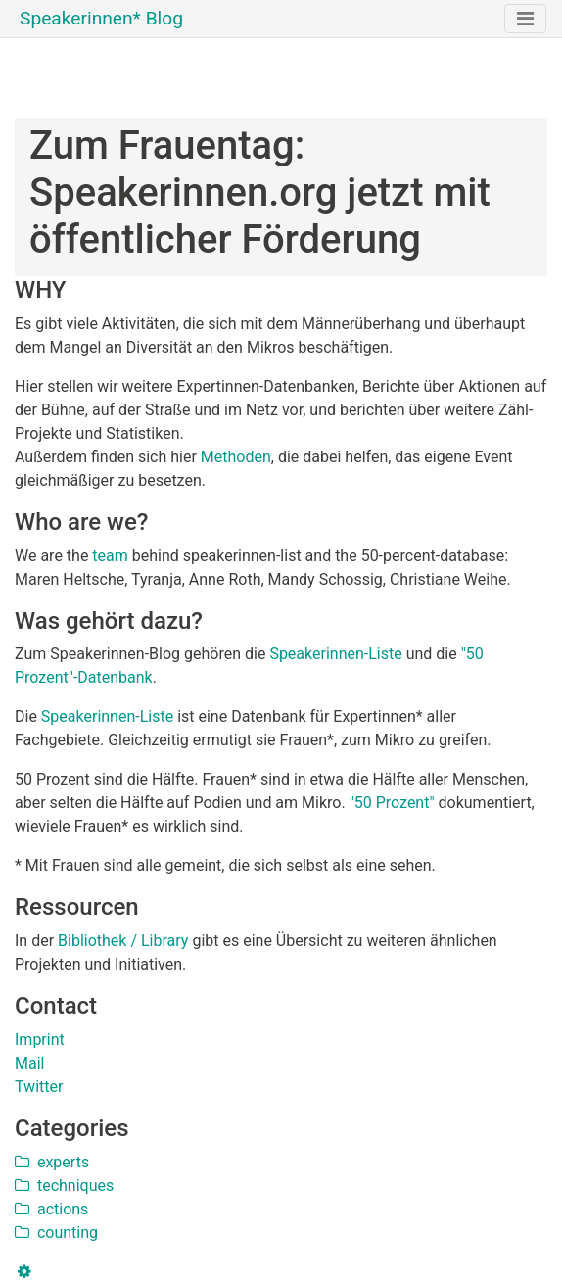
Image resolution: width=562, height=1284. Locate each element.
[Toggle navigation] (525, 18)
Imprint (40, 1039)
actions (51, 1209)
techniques (64, 1185)
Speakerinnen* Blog (101, 18)
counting (56, 1232)
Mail (29, 1063)
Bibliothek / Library (123, 940)
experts (52, 1162)
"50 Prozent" (392, 802)
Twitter (39, 1086)
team (109, 556)
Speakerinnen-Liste (335, 653)
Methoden (236, 457)
